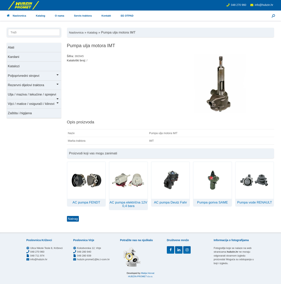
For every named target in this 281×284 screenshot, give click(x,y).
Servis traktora (83, 15)
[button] (273, 16)
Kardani (13, 57)
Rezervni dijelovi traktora (33, 84)
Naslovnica (16, 15)
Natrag (73, 219)
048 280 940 (84, 251)
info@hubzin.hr (264, 4)
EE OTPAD (127, 15)
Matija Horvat (147, 273)
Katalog (40, 15)
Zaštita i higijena (20, 113)
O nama (59, 15)
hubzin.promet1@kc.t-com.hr (93, 259)
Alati (11, 47)
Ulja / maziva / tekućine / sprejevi (33, 96)
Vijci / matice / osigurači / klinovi (33, 103)
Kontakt (106, 15)
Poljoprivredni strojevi (33, 75)
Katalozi (14, 66)
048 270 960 (238, 4)
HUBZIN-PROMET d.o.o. (140, 276)
